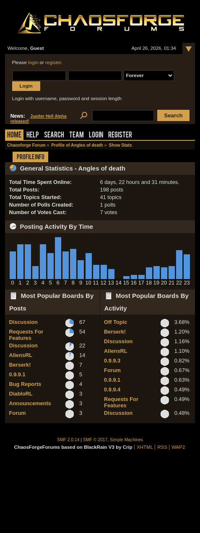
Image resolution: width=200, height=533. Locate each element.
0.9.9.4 (112, 389)
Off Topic (115, 322)
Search (54, 135)
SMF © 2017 (95, 439)
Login (96, 135)
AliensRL (20, 355)
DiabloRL (21, 394)
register (53, 62)
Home (14, 135)
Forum (17, 413)
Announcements (30, 403)
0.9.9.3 (112, 360)
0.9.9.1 (17, 374)
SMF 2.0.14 (68, 439)
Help (32, 135)
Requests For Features (26, 335)
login (33, 62)
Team (76, 135)
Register (120, 135)
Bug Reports (25, 384)
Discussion (23, 322)
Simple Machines (126, 439)
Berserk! (20, 365)
